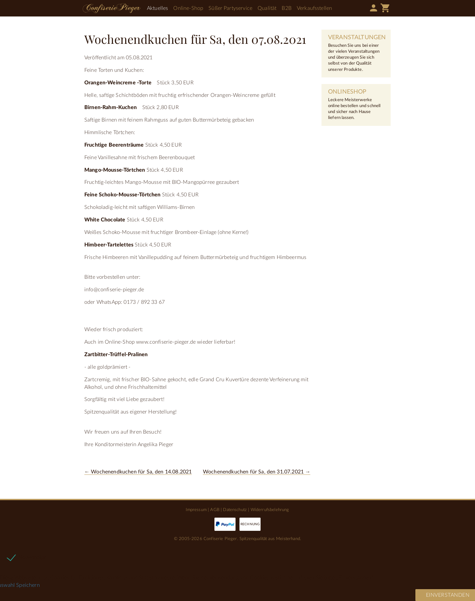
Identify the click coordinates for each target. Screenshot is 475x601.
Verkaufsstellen (314, 8)
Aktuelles (157, 8)
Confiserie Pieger (112, 8)
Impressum (196, 510)
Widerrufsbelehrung (270, 510)
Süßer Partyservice (230, 8)
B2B (286, 8)
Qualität (267, 8)
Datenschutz (235, 510)
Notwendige (32, 557)
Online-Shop (188, 8)
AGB (214, 510)
